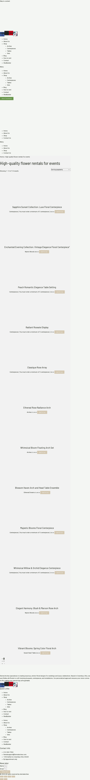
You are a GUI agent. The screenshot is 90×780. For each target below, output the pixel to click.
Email (2, 769)
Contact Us (7, 138)
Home (5, 39)
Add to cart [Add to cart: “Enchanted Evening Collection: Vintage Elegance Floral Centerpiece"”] (44, 251)
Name (2, 766)
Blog (5, 56)
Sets (8, 53)
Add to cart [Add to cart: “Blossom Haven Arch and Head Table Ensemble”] (45, 492)
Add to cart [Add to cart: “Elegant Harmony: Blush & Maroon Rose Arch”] (44, 613)
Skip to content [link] (5, 1)
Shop (5, 44)
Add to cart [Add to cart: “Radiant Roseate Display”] (59, 332)
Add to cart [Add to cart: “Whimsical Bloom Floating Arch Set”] (42, 452)
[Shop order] (61, 169)
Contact (6, 60)
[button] (45, 67)
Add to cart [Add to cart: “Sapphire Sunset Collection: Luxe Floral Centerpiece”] (59, 211)
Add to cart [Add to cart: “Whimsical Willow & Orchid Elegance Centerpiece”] (59, 572)
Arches (9, 46)
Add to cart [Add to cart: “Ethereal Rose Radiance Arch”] (42, 412)
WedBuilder (7, 63)
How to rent (7, 58)
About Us (7, 41)
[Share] (5, 776)
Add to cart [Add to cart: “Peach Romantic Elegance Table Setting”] (59, 292)
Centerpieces (11, 48)
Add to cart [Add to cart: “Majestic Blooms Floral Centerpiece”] (59, 532)
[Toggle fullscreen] (9, 776)
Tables (9, 51)
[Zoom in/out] (13, 776)
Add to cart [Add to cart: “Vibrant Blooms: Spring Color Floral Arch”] (45, 653)
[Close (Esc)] (2, 776)
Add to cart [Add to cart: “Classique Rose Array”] (59, 372)
